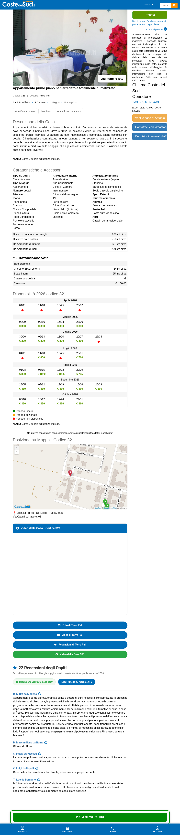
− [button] (17, 452)
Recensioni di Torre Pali (70, 644)
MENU (149, 4)
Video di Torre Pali (70, 634)
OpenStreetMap (110, 508)
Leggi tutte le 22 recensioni (76, 682)
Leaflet (98, 508)
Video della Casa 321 (70, 654)
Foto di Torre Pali (70, 625)
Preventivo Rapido (90, 817)
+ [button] (17, 448)
